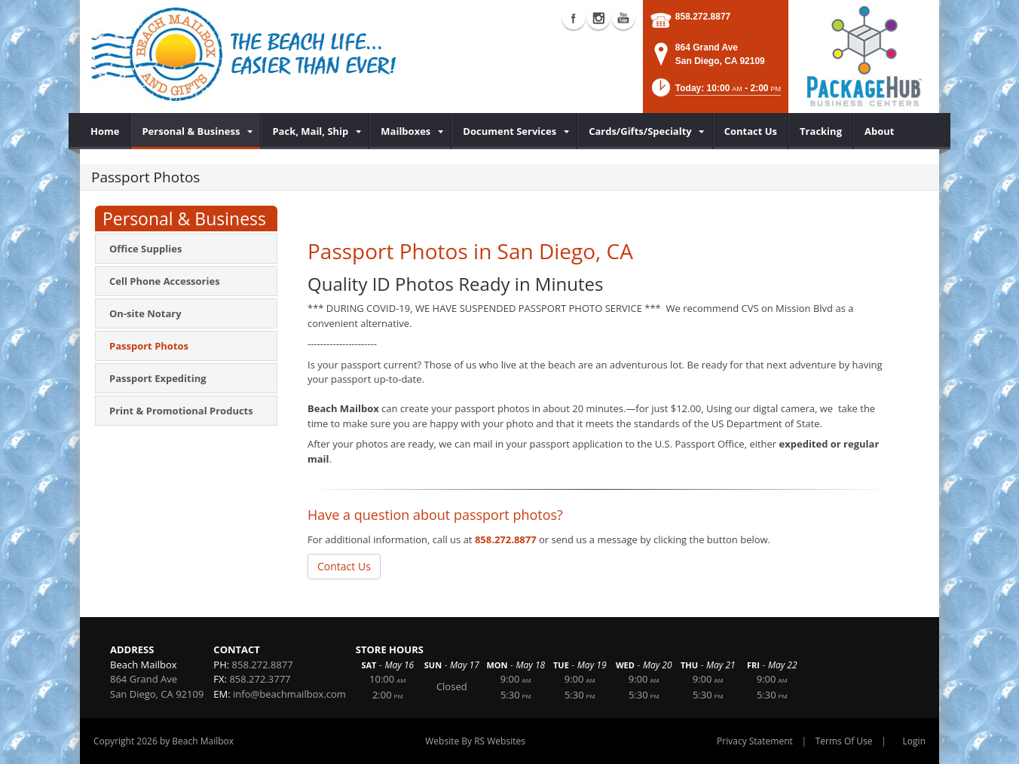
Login (914, 741)
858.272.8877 (702, 16)
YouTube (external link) (623, 18)
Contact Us (344, 566)
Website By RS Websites (475, 741)
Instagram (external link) (598, 18)
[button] (715, 92)
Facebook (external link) (573, 18)
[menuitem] (105, 131)
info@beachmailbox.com (289, 694)
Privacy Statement (755, 741)
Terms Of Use (844, 741)
